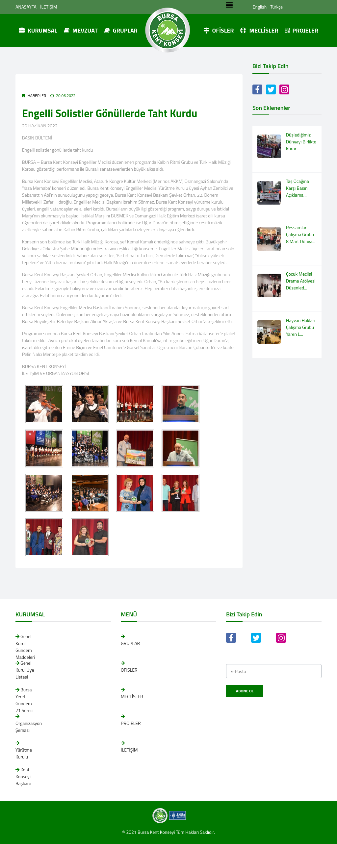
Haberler (37, 95)
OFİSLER (218, 30)
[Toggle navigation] (229, 6)
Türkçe (276, 6)
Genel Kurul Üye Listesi (24, 669)
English (259, 6)
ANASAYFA (26, 6)
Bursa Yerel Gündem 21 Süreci (24, 700)
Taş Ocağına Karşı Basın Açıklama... (297, 188)
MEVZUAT (81, 30)
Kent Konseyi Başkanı (23, 776)
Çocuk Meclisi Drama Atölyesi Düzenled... (301, 280)
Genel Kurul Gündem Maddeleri (25, 646)
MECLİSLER (259, 30)
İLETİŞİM (48, 6)
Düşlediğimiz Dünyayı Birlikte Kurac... (301, 141)
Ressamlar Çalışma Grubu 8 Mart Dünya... (300, 234)
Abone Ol (244, 691)
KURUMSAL (38, 30)
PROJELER (301, 30)
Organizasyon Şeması (28, 726)
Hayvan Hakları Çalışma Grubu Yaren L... (300, 327)
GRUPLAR (121, 30)
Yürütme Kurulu (23, 753)
